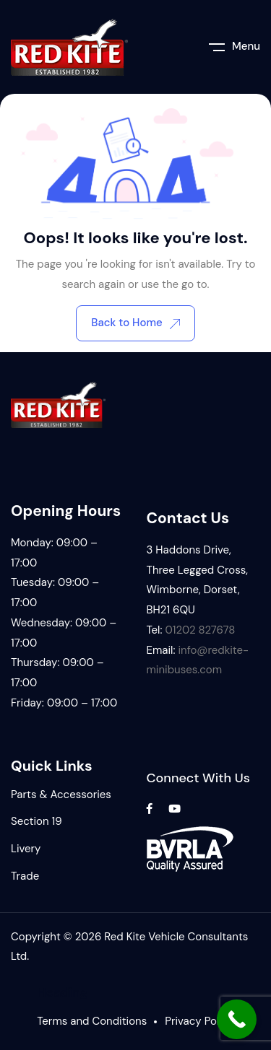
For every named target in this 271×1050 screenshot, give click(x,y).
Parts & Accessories (61, 794)
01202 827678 (200, 630)
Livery (25, 848)
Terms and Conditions (92, 1021)
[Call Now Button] (237, 1019)
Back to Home (135, 322)
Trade (25, 876)
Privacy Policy (199, 1021)
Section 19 (36, 821)
